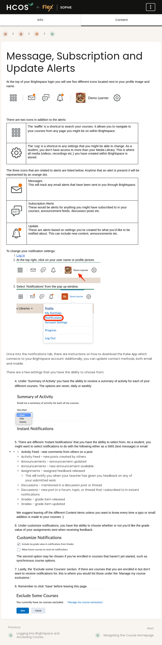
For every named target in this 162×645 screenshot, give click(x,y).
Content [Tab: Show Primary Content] (121, 20)
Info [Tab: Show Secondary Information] (40, 20)
